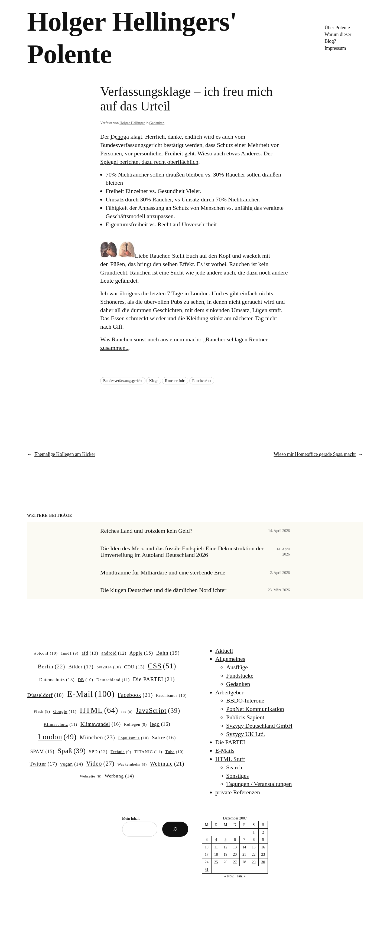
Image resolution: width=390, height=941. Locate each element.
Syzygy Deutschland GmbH (259, 725)
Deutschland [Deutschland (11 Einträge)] (113, 679)
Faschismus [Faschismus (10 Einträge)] (171, 696)
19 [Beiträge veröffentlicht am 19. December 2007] (225, 854)
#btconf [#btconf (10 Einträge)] (46, 653)
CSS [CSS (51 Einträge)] (162, 666)
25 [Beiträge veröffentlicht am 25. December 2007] (216, 862)
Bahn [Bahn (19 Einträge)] (168, 653)
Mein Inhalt (131, 818)
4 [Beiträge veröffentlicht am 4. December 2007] (216, 840)
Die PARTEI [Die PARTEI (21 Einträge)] (154, 679)
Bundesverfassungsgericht (122, 381)
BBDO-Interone (245, 700)
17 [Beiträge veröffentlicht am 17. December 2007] (207, 854)
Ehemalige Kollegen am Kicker (64, 454)
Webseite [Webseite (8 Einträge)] (91, 776)
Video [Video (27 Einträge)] (100, 764)
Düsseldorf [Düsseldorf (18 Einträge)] (45, 695)
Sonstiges (237, 775)
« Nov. (229, 876)
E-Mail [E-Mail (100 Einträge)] (91, 694)
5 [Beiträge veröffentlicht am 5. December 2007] (225, 840)
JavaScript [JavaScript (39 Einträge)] (158, 710)
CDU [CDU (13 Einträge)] (134, 667)
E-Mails (224, 750)
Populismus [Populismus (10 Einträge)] (133, 738)
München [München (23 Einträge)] (97, 737)
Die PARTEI (230, 742)
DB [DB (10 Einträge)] (85, 680)
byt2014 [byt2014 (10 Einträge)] (109, 667)
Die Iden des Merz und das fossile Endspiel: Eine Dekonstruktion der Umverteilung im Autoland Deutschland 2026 (182, 551)
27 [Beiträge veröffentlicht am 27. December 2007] (235, 862)
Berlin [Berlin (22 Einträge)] (51, 666)
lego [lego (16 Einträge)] (160, 724)
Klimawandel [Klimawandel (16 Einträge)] (100, 724)
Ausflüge (237, 667)
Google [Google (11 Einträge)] (65, 711)
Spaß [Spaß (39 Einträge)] (72, 751)
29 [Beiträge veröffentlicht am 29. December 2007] (254, 862)
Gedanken (156, 123)
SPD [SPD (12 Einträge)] (98, 751)
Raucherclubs (175, 381)
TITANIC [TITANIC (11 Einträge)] (148, 751)
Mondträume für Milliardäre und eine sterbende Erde (162, 572)
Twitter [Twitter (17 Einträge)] (43, 764)
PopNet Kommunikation (255, 708)
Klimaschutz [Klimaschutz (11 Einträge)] (60, 724)
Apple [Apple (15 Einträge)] (141, 653)
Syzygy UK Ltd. (245, 734)
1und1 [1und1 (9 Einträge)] (69, 653)
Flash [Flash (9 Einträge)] (42, 711)
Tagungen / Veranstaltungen (259, 783)
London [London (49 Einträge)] (57, 737)
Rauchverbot (201, 381)
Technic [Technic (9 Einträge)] (120, 752)
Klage (153, 381)
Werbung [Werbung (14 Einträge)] (119, 776)
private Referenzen (237, 792)
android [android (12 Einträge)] (113, 653)
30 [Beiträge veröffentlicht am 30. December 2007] (263, 862)
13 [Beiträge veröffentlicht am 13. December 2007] (235, 847)
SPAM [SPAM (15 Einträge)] (42, 752)
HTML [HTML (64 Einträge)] (99, 710)
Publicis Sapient (245, 717)
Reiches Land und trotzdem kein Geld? (146, 531)
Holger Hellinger (132, 123)
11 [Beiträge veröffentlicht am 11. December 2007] (216, 847)
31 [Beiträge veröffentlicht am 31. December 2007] (207, 870)
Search (234, 767)
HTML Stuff (230, 759)
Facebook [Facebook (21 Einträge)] (135, 695)
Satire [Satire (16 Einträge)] (164, 738)
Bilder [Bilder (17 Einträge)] (80, 667)
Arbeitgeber (229, 692)
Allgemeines (230, 658)
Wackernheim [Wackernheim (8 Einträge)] (132, 764)
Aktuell (224, 650)
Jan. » (241, 876)
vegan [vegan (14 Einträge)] (71, 764)
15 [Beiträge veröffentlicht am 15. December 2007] (254, 847)
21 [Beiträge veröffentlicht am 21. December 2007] (244, 854)
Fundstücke (239, 675)
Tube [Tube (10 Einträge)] (174, 752)
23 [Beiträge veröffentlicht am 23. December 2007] (263, 854)
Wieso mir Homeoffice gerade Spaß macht (315, 454)
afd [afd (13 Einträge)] (90, 653)
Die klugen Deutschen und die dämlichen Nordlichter (163, 590)
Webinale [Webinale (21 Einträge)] (167, 763)
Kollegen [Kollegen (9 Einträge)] (135, 724)
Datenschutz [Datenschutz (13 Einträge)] (57, 679)
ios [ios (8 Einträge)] (127, 711)
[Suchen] (175, 829)
